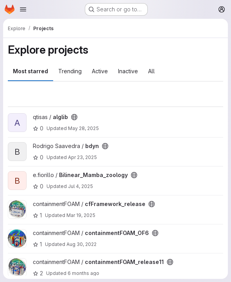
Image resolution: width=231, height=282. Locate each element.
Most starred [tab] (30, 71)
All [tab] (151, 71)
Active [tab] (100, 71)
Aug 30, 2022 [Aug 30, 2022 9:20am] (81, 244)
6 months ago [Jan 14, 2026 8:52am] (83, 273)
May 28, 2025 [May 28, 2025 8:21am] (83, 128)
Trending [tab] (70, 71)
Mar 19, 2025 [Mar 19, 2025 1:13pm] (80, 215)
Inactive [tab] (128, 71)
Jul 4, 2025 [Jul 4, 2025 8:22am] (80, 186)
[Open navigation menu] (23, 9)
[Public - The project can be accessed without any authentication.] (74, 117)
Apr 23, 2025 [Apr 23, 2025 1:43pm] (82, 157)
